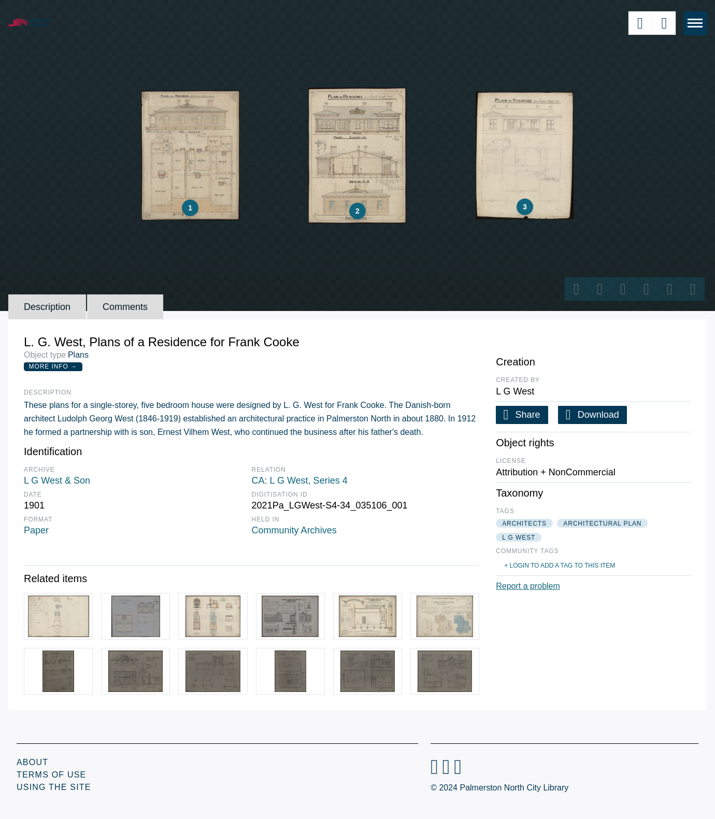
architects (524, 523)
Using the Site (54, 787)
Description (47, 307)
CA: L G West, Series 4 (300, 480)
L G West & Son (57, 480)
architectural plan (602, 523)
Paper (36, 530)
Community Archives (294, 530)
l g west (518, 537)
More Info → (53, 366)
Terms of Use (51, 774)
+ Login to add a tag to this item (559, 565)
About (32, 762)
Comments (125, 307)
